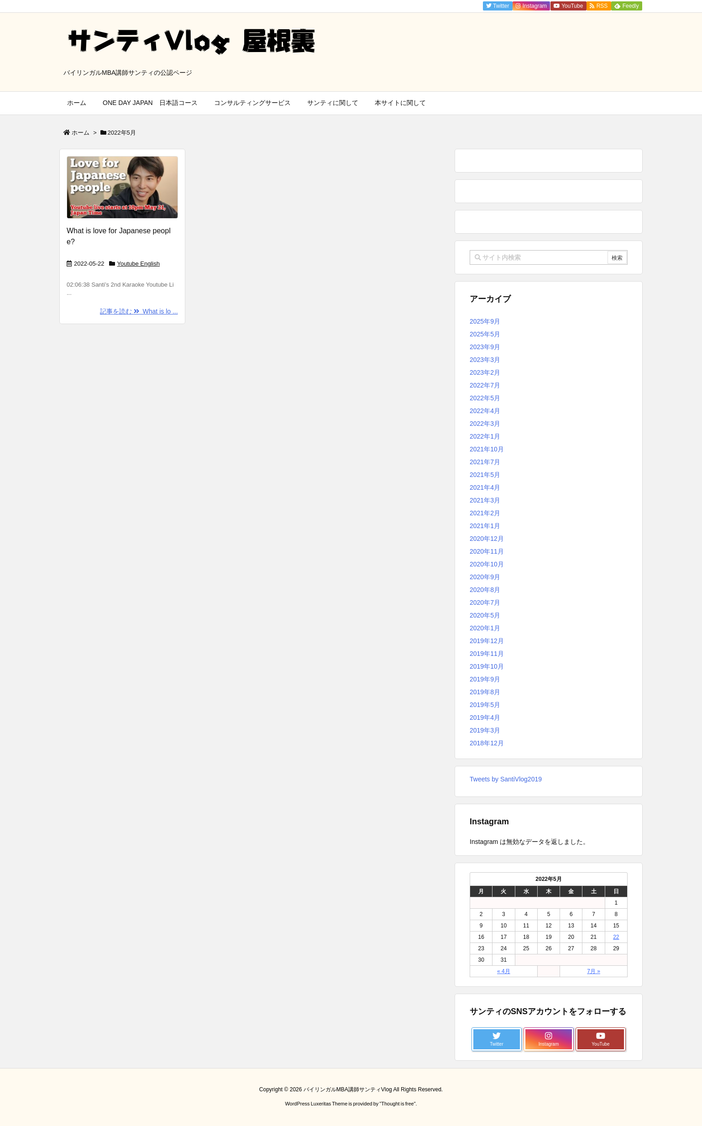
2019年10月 (487, 666)
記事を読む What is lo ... (139, 311)
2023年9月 (485, 347)
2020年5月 (485, 615)
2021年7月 (485, 462)
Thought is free (397, 1103)
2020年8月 (485, 589)
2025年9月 (485, 321)
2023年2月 (485, 372)
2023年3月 (485, 359)
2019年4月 (485, 717)
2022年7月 (485, 385)
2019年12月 (487, 640)
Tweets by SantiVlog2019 (506, 779)
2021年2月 (485, 513)
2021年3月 (485, 500)
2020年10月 (487, 564)
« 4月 (503, 971)
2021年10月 (487, 449)
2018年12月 (487, 743)
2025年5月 (485, 334)
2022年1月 (485, 436)
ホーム (80, 132)
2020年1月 (485, 628)
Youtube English (138, 263)
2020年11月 (487, 551)
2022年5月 (485, 398)
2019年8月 (485, 692)
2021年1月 (485, 525)
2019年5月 (485, 704)
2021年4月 (485, 487)
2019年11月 (487, 653)
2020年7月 (485, 602)
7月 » (593, 971)
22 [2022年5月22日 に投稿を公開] (616, 937)
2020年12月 (487, 538)
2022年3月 (485, 423)
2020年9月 (485, 577)
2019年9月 (485, 679)
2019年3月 (485, 730)
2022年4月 (485, 410)
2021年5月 (485, 474)
